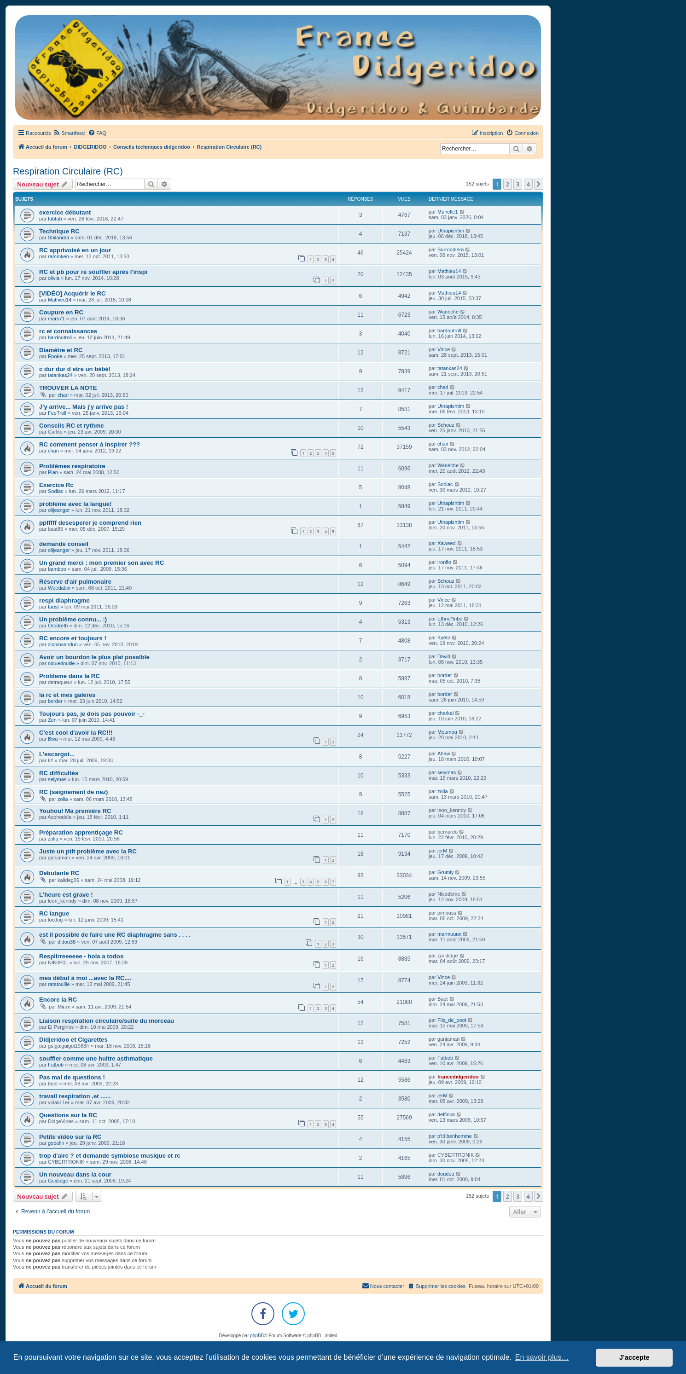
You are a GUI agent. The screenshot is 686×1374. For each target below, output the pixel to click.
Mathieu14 (449, 271)
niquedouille (61, 663)
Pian (53, 472)
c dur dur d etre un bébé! (74, 368)
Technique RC (59, 231)
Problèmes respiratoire (72, 466)
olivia (53, 278)
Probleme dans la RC (69, 676)
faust (53, 606)
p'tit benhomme (454, 1136)
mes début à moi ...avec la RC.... (85, 977)
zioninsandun (63, 644)
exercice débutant (65, 212)
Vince (443, 349)
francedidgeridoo (458, 1076)
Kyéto (443, 637)
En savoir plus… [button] (542, 1357)
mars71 (56, 318)
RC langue (54, 913)
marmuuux (449, 934)
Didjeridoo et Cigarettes (73, 1039)
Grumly (445, 872)
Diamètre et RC (61, 350)
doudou (445, 1174)
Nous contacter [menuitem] (383, 1285)
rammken (58, 256)
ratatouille (59, 984)
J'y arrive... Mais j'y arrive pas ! (83, 406)
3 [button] (517, 184)
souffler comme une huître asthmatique (96, 1058)
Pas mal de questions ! (72, 1077)
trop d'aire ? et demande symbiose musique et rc (109, 1155)
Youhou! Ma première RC (75, 810)
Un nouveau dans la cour (75, 1174)
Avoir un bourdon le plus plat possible (94, 657)
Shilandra (58, 237)
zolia (63, 799)
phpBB (257, 1335)
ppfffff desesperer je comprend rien (90, 522)
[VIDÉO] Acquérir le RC (72, 293)
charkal (445, 713)
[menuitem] (69, 133)
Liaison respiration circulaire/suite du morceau (106, 1020)
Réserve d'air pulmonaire (75, 581)
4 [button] (528, 184)
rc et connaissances (68, 331)
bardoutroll (60, 337)
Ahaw (443, 753)
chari (63, 395)
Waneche (448, 311)
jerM (442, 850)
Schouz (445, 425)
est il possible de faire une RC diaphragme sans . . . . (115, 934)
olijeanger (59, 510)
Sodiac (56, 491)
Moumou (447, 732)
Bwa (53, 739)
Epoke (55, 356)
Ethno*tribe (449, 618)
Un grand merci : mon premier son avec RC (101, 562)
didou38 (67, 942)
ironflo (444, 562)
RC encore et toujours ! (72, 638)
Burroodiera (450, 249)
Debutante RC (59, 873)
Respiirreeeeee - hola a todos (81, 956)
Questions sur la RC (68, 1115)
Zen (52, 720)
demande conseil (63, 543)
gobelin (56, 1143)
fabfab (55, 218)
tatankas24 (60, 375)
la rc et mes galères (67, 694)
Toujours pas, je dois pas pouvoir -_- (92, 713)
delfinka (446, 1114)
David (443, 656)
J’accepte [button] (634, 1357)
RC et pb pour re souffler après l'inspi (93, 271)
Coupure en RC (61, 312)
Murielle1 (447, 212)
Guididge (58, 1180)
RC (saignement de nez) (73, 791)
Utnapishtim (450, 230)
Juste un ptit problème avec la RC (88, 851)
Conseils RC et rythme (71, 425)
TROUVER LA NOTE (68, 387)
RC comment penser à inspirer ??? (89, 444)
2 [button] (507, 184)
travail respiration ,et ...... (74, 1096)
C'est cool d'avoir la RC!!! (75, 732)
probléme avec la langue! (75, 503)
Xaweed (446, 543)
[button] (538, 184)
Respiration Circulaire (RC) (68, 171)
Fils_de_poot (451, 1020)
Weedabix (59, 588)
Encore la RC (58, 999)
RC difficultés (58, 773)
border (444, 675)
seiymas (57, 779)
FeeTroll (57, 413)
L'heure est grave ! (66, 894)
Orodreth (58, 625)
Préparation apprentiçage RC (81, 832)
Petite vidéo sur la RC (70, 1136)
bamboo (57, 569)
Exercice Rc (56, 484)
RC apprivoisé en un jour (75, 250)
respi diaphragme (64, 600)
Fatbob (56, 1064)
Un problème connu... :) (73, 619)
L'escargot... (57, 754)
